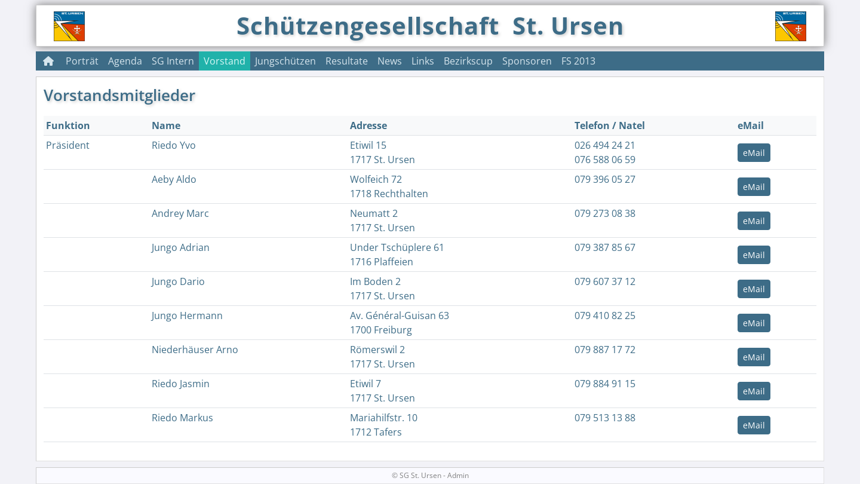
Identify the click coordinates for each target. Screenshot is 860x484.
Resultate (346, 61)
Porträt (82, 61)
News (389, 61)
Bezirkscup (468, 61)
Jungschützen (285, 61)
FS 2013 (578, 61)
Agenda (125, 61)
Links (422, 61)
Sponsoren (527, 61)
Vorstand (224, 61)
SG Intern (173, 61)
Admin (458, 475)
